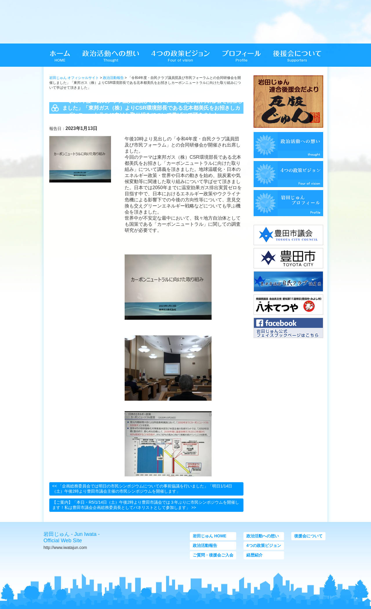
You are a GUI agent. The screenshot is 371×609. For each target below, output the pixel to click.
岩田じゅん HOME (209, 536)
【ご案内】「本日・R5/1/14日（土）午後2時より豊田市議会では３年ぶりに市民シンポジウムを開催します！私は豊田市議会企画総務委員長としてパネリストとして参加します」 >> (145, 505)
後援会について (308, 536)
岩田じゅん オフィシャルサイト (74, 78)
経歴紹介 (254, 555)
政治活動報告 (113, 78)
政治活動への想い (262, 536)
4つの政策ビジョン (263, 545)
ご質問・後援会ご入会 (213, 555)
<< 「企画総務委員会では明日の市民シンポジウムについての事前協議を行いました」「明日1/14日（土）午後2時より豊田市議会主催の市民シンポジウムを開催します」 (142, 489)
